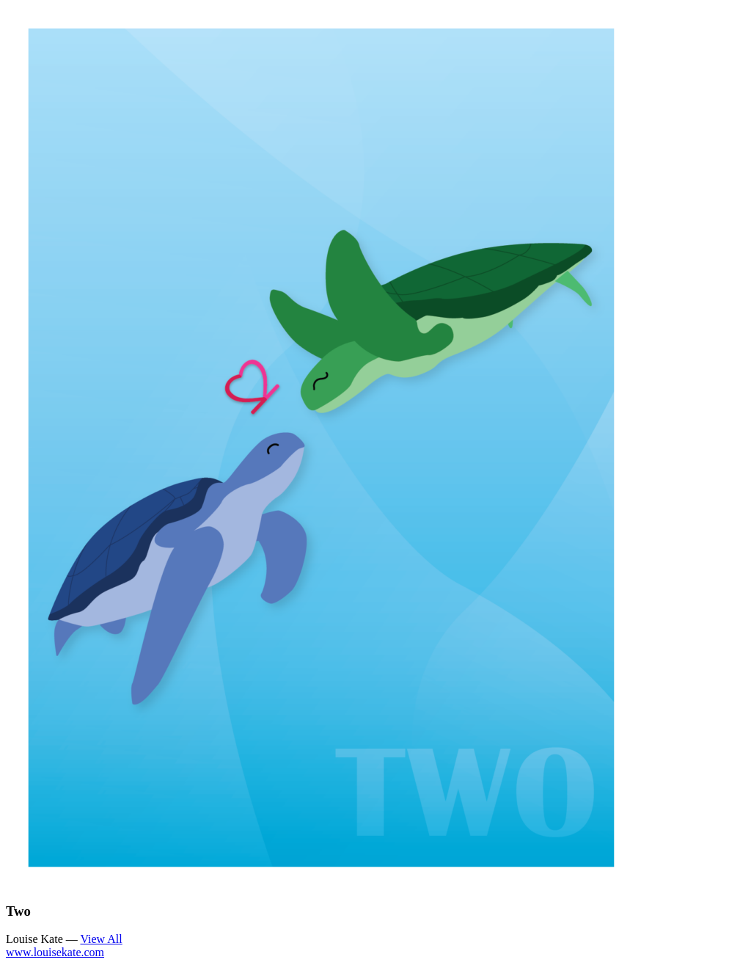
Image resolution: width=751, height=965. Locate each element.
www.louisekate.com (55, 952)
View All (101, 939)
